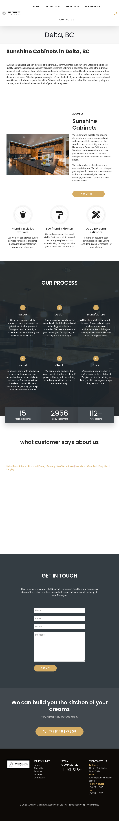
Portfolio (38, 774)
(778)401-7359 (96, 787)
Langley (10, 469)
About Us (38, 768)
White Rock (92, 466)
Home (37, 765)
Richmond (33, 466)
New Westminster (65, 466)
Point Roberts (19, 466)
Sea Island (80, 466)
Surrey (42, 466)
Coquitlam (104, 466)
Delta (9, 466)
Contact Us (39, 777)
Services (38, 771)
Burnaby (51, 466)
